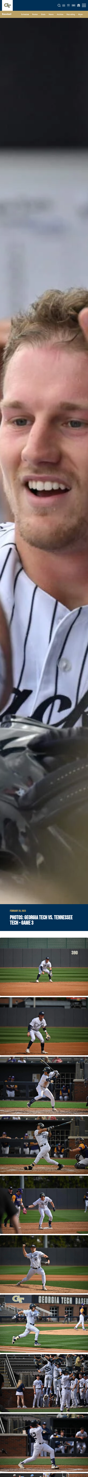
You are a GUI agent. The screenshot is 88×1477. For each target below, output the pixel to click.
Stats (43, 14)
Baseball (6, 14)
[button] (59, 5)
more (80, 14)
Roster (35, 14)
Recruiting (71, 14)
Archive (60, 14)
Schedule (25, 14)
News (51, 14)
